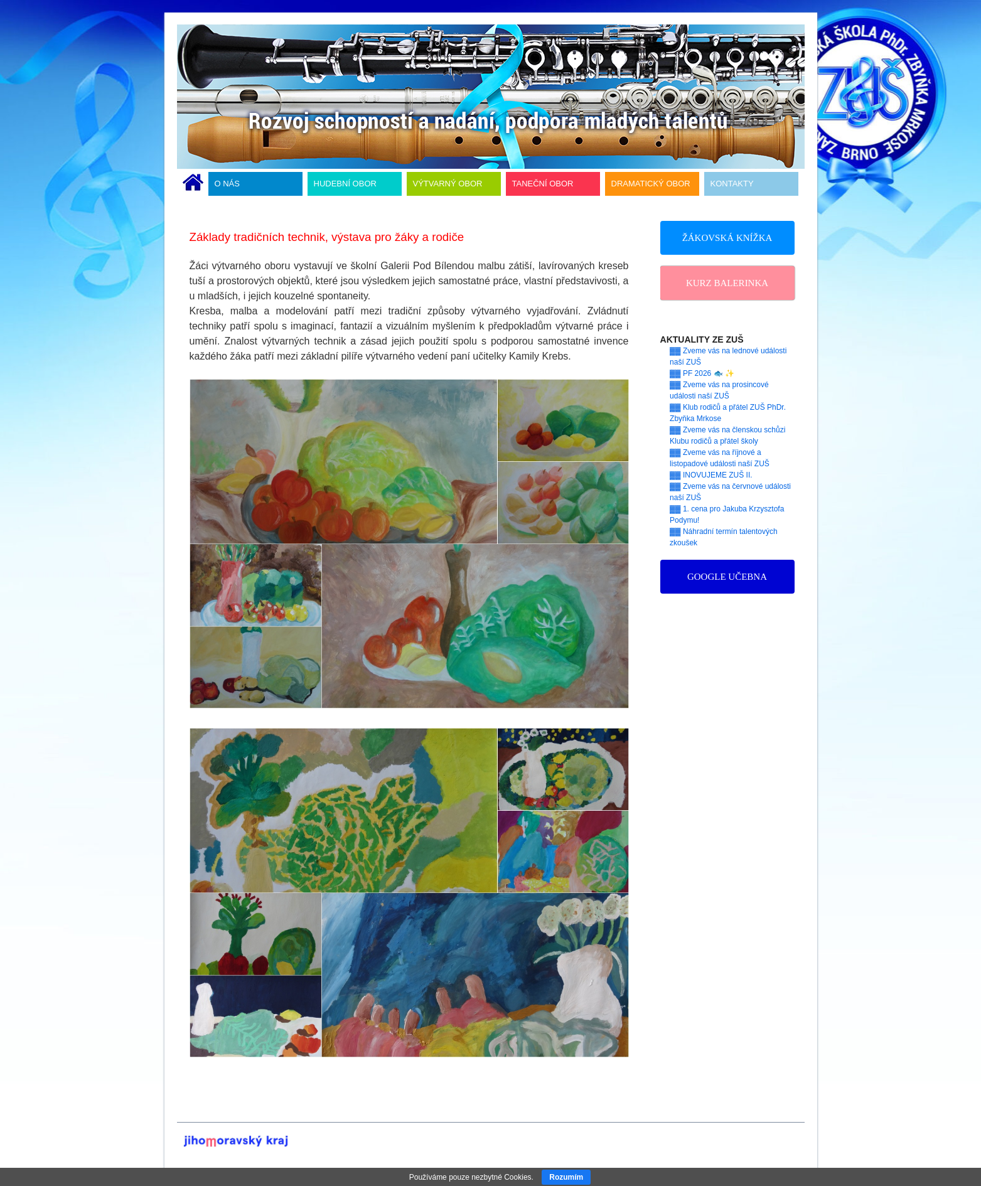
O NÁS (227, 183)
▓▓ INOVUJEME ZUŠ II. (711, 475)
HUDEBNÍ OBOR (345, 183)
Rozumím (566, 1177)
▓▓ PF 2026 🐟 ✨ (702, 373)
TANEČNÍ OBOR (543, 183)
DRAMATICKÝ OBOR (650, 183)
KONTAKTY (732, 183)
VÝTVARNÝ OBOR (448, 183)
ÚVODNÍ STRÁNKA (193, 184)
